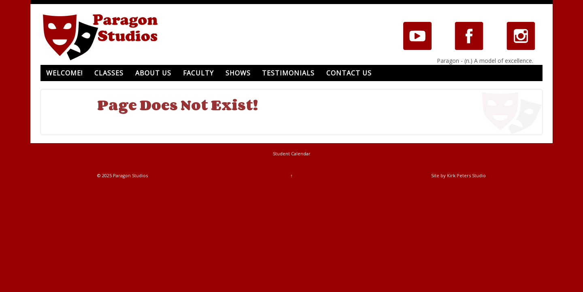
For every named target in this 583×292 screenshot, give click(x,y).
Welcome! (64, 73)
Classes (108, 73)
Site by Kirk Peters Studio (458, 175)
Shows (238, 73)
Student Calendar (292, 153)
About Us (153, 73)
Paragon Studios (130, 175)
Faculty (198, 73)
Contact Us (349, 73)
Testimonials (288, 73)
